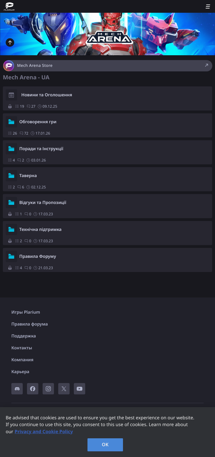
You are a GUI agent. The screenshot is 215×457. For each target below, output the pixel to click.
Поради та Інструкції (41, 149)
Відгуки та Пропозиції (42, 202)
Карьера (20, 372)
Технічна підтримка (40, 229)
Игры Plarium (25, 312)
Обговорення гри (38, 122)
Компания (22, 360)
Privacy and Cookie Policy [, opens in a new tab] (44, 431)
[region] (107, 432)
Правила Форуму (37, 256)
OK (105, 444)
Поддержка (23, 336)
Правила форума (29, 324)
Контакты (21, 348)
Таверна (28, 175)
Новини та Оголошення (46, 95)
